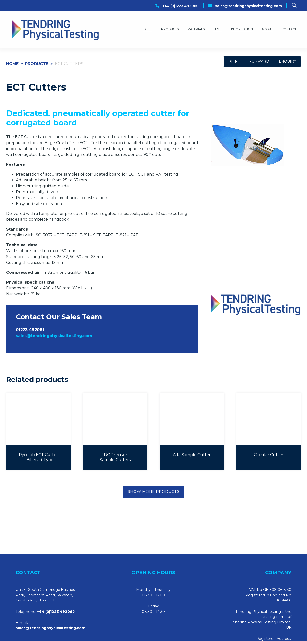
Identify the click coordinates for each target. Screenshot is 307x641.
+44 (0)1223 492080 (180, 6)
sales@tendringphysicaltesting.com (248, 6)
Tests (217, 29)
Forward (259, 61)
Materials (196, 29)
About (267, 29)
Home (147, 29)
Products (170, 29)
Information (242, 29)
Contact (289, 29)
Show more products (153, 491)
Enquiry (287, 61)
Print (234, 61)
